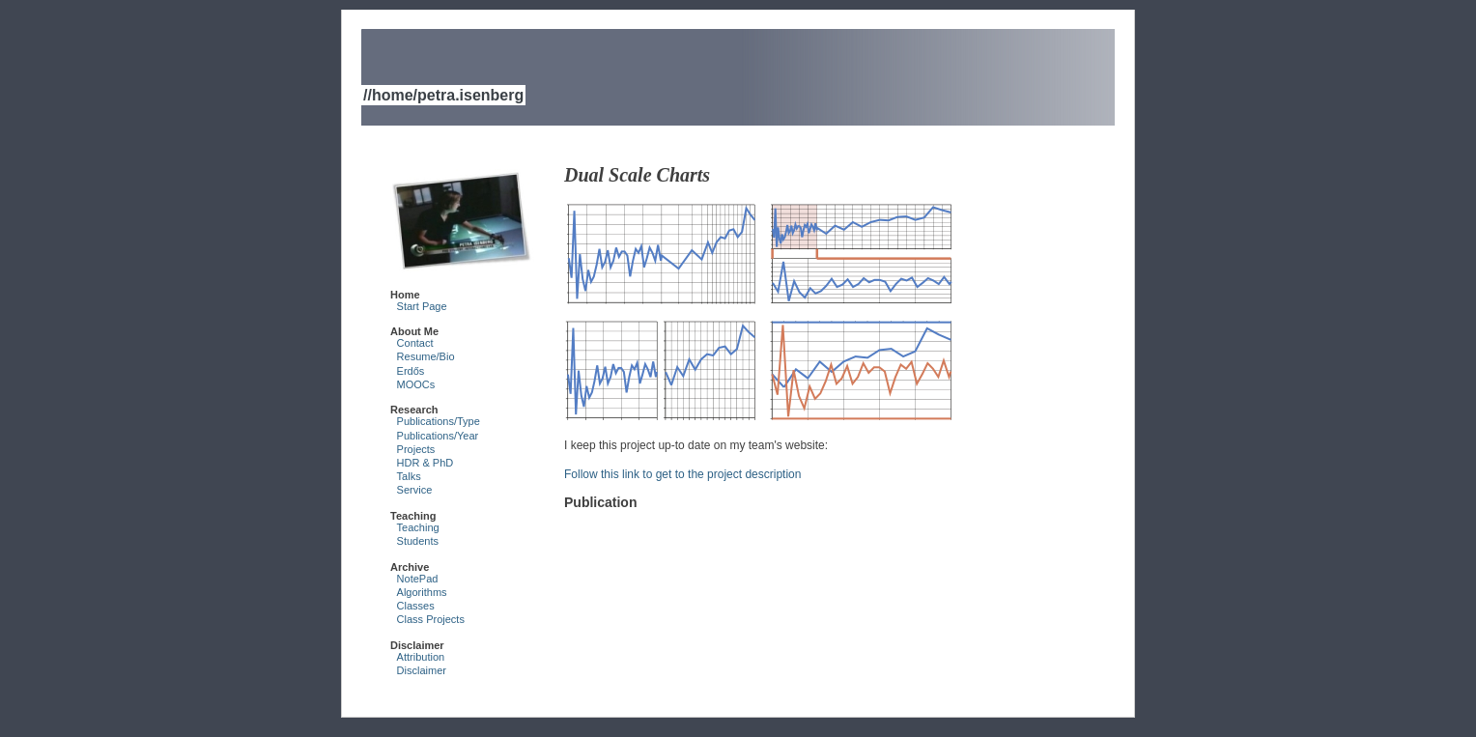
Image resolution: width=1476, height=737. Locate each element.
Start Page (422, 306)
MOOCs (416, 384)
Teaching (418, 527)
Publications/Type (438, 421)
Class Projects (431, 619)
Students (418, 541)
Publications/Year (438, 435)
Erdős (411, 371)
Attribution (421, 657)
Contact (415, 343)
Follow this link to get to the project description (682, 474)
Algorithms (422, 592)
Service (415, 490)
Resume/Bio (426, 356)
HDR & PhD (425, 462)
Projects (416, 449)
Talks (409, 476)
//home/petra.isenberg (443, 95)
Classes (416, 605)
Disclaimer (421, 670)
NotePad (418, 578)
